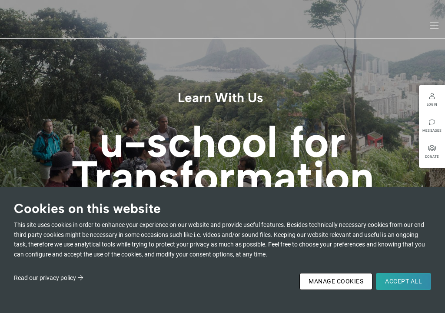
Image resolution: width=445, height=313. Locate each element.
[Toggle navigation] (435, 25)
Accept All (403, 281)
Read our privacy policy (45, 277)
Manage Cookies (336, 281)
